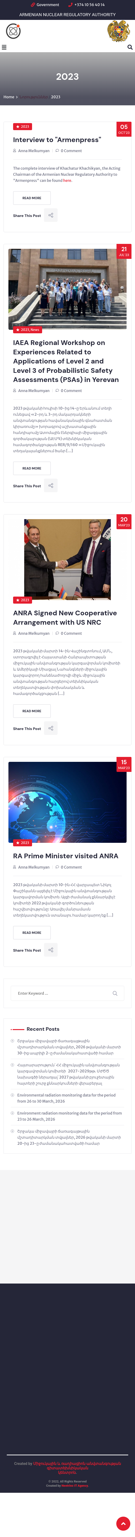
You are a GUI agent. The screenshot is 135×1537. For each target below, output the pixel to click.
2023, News (27, 330)
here (67, 180)
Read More (31, 198)
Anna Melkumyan (34, 150)
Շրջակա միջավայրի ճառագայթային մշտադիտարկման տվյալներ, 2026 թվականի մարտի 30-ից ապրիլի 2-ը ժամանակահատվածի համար (69, 1047)
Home (9, 97)
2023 (55, 97)
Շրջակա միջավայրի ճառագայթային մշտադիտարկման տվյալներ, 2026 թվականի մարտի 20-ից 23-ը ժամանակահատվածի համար (69, 1138)
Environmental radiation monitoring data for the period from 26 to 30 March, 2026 (66, 1098)
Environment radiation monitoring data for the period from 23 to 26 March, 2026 (69, 1116)
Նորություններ (33, 97)
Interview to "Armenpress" (57, 139)
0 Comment (71, 150)
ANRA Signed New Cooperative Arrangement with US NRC (66, 618)
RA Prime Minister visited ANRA (66, 856)
